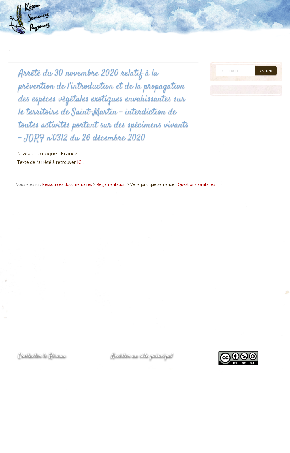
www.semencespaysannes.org (142, 370)
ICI (80, 162)
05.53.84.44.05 (38, 370)
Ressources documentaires (67, 184)
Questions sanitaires (196, 184)
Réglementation (111, 184)
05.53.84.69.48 (38, 382)
